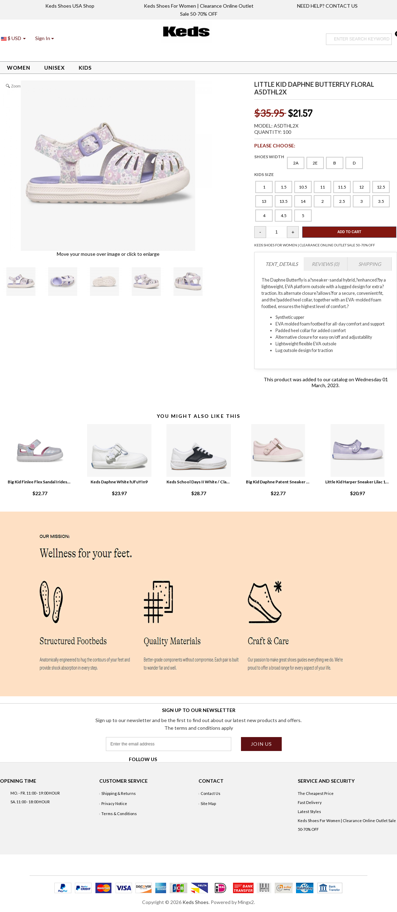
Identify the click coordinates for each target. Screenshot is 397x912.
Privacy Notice (114, 803)
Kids (85, 67)
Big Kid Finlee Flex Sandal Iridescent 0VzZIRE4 (40, 481)
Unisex (54, 67)
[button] (44, 38)
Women (18, 67)
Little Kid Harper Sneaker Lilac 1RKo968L (357, 481)
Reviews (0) (325, 264)
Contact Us (210, 793)
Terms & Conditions (119, 813)
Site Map (208, 803)
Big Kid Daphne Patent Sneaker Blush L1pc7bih (278, 481)
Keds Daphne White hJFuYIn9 (119, 481)
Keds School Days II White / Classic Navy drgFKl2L (198, 481)
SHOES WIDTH (269, 156)
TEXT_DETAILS (281, 264)
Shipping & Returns (118, 793)
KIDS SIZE (264, 174)
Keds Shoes (195, 902)
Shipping (369, 264)
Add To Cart (349, 232)
